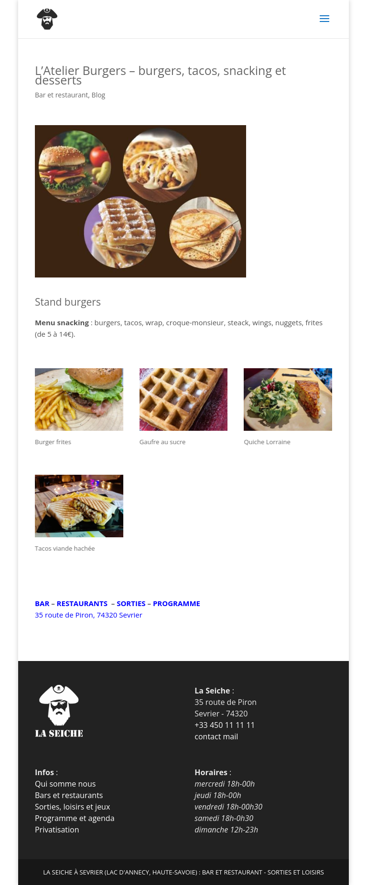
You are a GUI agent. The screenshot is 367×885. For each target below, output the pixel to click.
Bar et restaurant (61, 94)
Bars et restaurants (69, 795)
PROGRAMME (176, 603)
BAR (42, 603)
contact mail (216, 736)
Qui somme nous (65, 783)
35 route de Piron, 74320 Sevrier (88, 614)
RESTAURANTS (82, 603)
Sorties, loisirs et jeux (72, 806)
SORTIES (131, 603)
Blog (99, 94)
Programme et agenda (75, 818)
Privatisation (57, 829)
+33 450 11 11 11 (224, 725)
